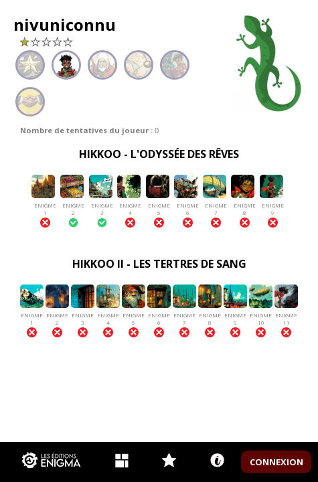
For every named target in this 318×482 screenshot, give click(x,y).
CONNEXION (276, 462)
